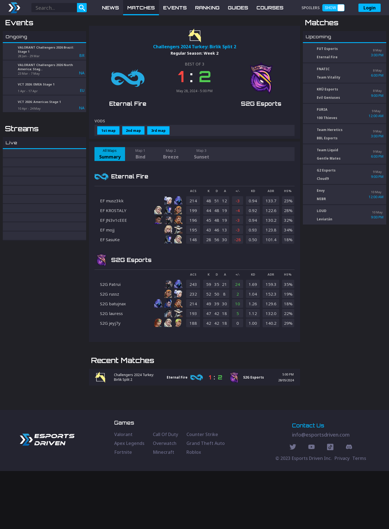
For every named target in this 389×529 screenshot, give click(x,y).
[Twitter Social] (293, 506)
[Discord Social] (330, 506)
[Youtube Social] (311, 506)
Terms (359, 516)
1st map (108, 159)
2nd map (133, 159)
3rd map (158, 159)
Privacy (342, 516)
